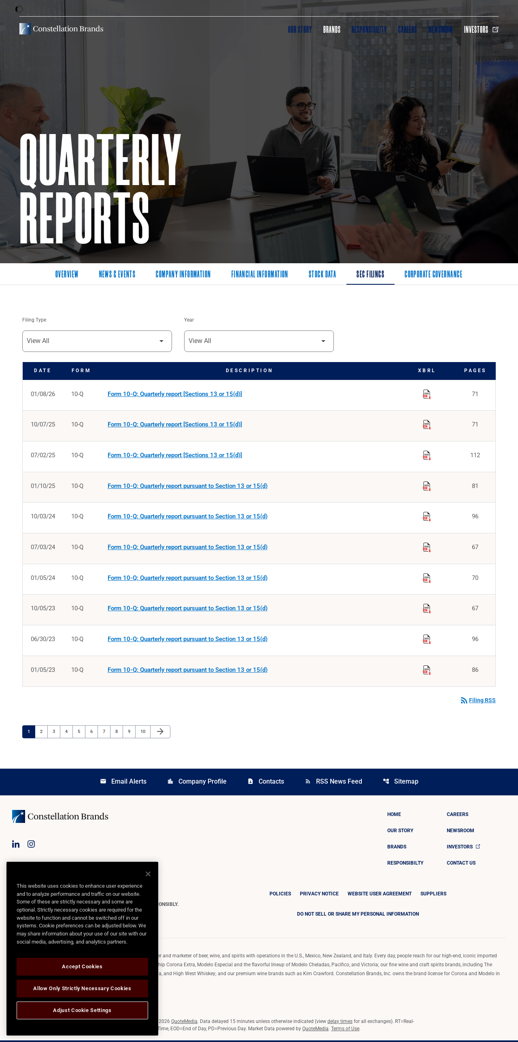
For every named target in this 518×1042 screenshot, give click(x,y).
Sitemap (400, 783)
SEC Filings (370, 275)
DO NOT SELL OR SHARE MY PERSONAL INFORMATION (358, 915)
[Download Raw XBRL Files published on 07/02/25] (427, 455)
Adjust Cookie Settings (82, 1010)
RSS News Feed (333, 783)
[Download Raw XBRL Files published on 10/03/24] (427, 516)
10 (145, 733)
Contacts (265, 783)
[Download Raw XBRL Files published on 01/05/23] (427, 670)
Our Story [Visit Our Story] (300, 29)
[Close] (148, 874)
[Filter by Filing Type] (97, 341)
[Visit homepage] (61, 28)
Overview (67, 275)
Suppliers (433, 895)
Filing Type (34, 320)
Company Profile (197, 783)
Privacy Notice (319, 895)
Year (189, 320)
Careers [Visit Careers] (407, 29)
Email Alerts (123, 783)
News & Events (117, 275)
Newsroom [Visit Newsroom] (441, 29)
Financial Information (260, 275)
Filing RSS (477, 702)
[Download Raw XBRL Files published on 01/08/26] (427, 393)
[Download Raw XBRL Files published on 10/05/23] (427, 609)
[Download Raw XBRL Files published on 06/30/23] (427, 639)
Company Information (183, 275)
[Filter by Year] (259, 341)
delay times (339, 1023)
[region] (82, 949)
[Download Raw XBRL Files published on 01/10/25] (427, 485)
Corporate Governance (434, 275)
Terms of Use (345, 1030)
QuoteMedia (184, 1023)
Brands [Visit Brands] (332, 29)
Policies (280, 895)
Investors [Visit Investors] (481, 29)
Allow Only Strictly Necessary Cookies (82, 988)
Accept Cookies (82, 966)
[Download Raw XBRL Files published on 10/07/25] (427, 424)
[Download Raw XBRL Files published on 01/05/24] (427, 578)
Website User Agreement (380, 895)
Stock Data (322, 275)
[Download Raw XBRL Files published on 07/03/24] (427, 547)
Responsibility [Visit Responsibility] (369, 29)
